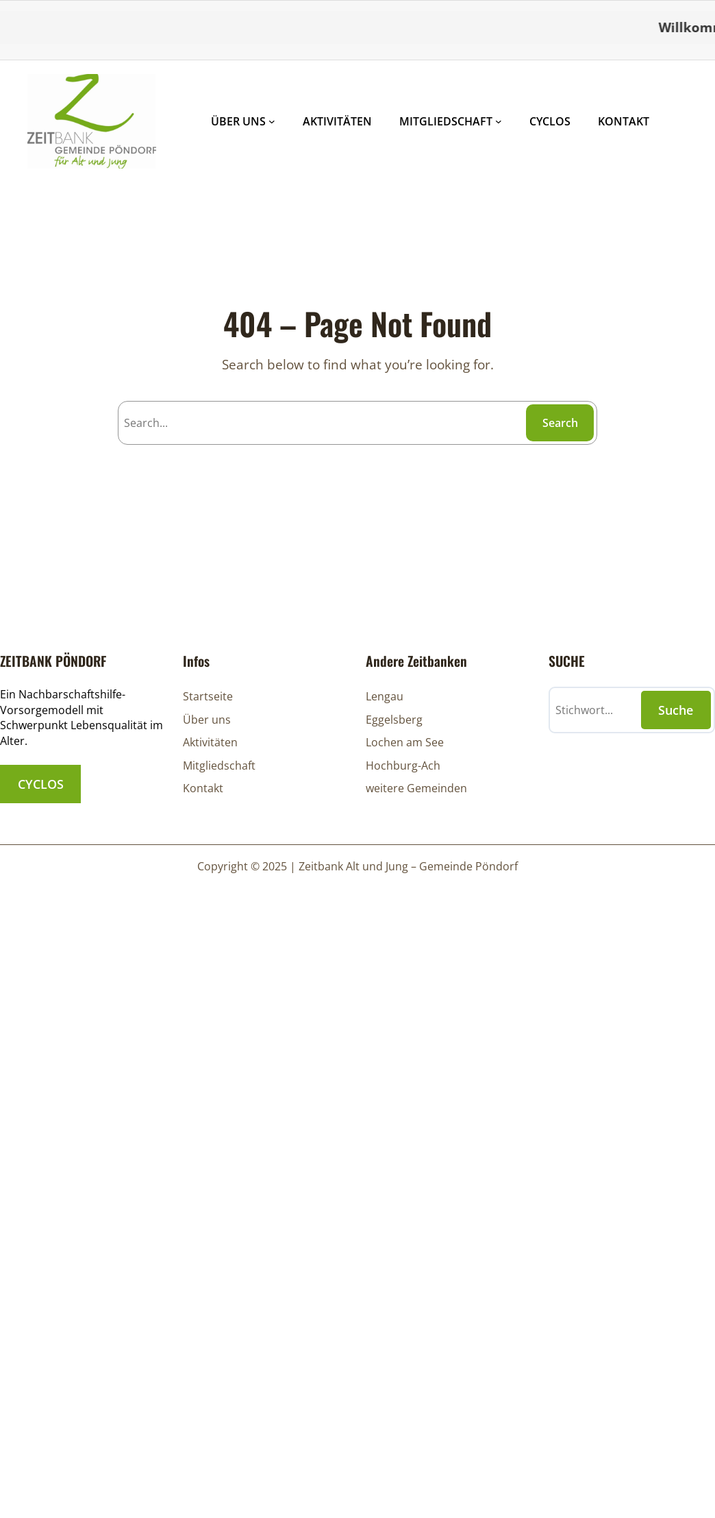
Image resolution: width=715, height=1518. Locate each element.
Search (560, 422)
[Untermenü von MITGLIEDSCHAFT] (498, 121)
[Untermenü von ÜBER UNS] (271, 121)
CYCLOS (41, 784)
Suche (675, 710)
